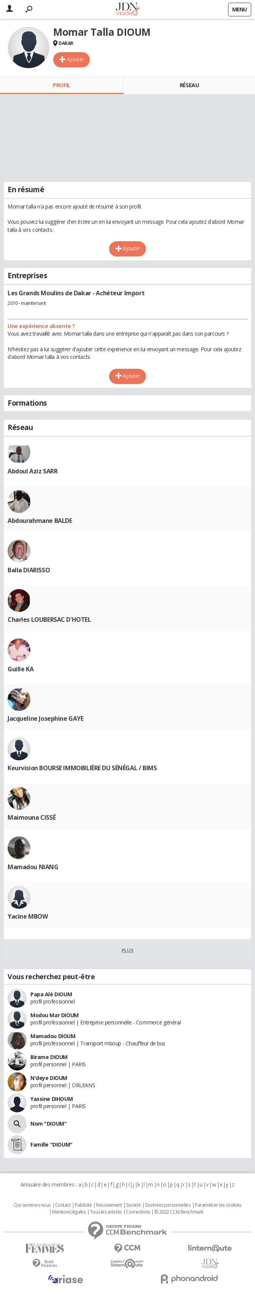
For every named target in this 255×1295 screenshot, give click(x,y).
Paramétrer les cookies (218, 1205)
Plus (127, 950)
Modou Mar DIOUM (54, 1015)
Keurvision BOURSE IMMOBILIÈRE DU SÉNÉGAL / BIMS (82, 768)
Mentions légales (69, 1212)
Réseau (189, 85)
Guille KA (20, 669)
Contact (63, 1205)
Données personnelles (168, 1205)
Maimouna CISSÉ (31, 817)
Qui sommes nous (32, 1205)
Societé (133, 1205)
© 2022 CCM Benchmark (178, 1212)
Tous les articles (106, 1212)
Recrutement (109, 1205)
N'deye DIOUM (48, 1078)
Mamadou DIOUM (53, 1036)
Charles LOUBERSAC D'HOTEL (49, 619)
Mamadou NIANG (33, 867)
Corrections (138, 1212)
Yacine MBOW (28, 916)
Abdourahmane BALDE (40, 520)
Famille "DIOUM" (51, 1144)
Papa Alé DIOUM (51, 994)
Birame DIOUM (49, 1057)
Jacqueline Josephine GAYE (46, 718)
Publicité (83, 1205)
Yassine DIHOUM (51, 1098)
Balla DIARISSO (29, 570)
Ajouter (75, 59)
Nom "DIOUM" (48, 1123)
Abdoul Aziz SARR (32, 471)
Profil (61, 85)
